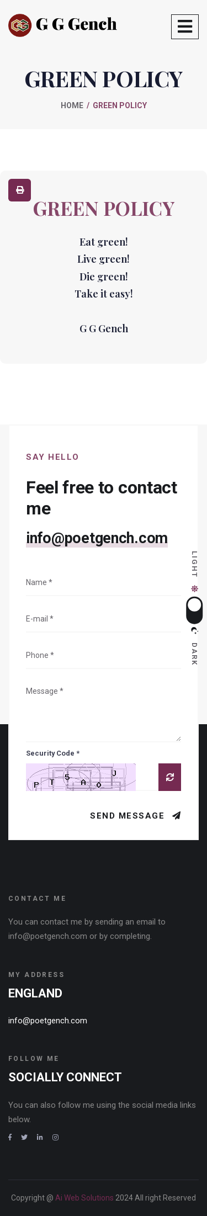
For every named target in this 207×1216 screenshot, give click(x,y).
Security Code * (52, 753)
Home (72, 105)
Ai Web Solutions (85, 1197)
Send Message (129, 815)
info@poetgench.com (97, 538)
